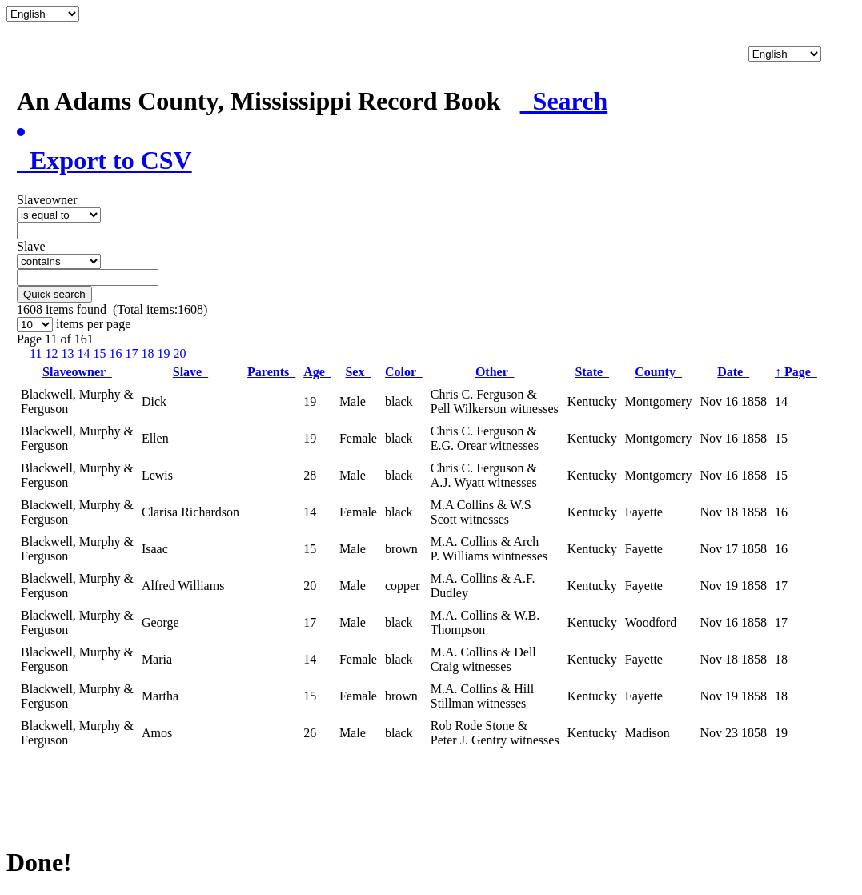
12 (51, 353)
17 (131, 353)
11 (36, 353)
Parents (271, 372)
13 (67, 353)
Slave (190, 372)
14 (83, 353)
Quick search (54, 294)
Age (317, 372)
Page (796, 372)
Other (495, 372)
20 (179, 353)
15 (99, 353)
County (658, 372)
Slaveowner (77, 372)
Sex (358, 372)
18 (147, 353)
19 (163, 353)
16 (115, 353)
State (592, 372)
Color (404, 372)
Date (733, 372)
